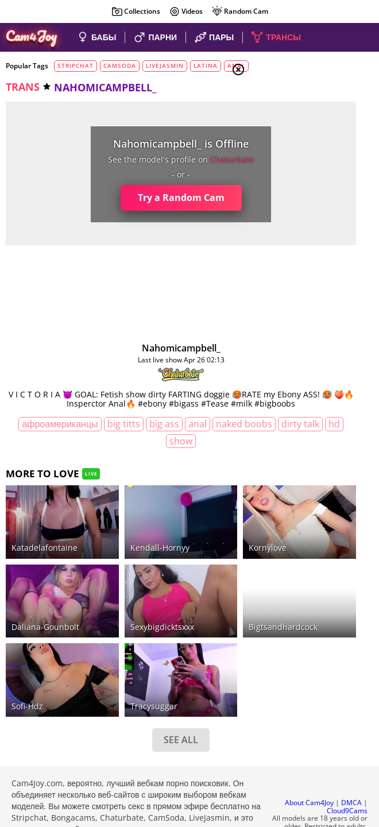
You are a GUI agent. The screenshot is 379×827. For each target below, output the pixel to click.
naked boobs (66, 450)
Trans (281, 169)
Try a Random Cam (116, 197)
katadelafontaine (44, 529)
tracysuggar (110, 631)
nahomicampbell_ (116, 348)
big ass (166, 433)
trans (23, 87)
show (183, 450)
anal (199, 433)
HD (157, 450)
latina (206, 65)
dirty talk (123, 450)
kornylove (181, 529)
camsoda (119, 65)
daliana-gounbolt (45, 580)
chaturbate (168, 159)
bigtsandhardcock (197, 580)
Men (279, 155)
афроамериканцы (62, 433)
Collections (135, 11)
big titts (125, 433)
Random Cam (239, 11)
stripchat (75, 65)
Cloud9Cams (347, 745)
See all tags (314, 679)
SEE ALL (116, 665)
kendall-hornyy (116, 529)
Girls (281, 127)
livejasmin (165, 65)
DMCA (351, 737)
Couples (287, 141)
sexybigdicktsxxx (119, 580)
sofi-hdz (27, 631)
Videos (186, 11)
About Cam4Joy (309, 737)
